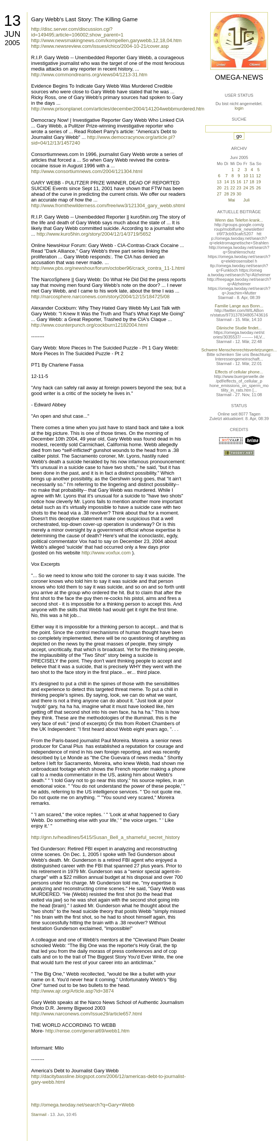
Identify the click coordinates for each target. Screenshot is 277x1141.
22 (232, 188)
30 (238, 194)
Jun (12, 34)
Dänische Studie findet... (238, 328)
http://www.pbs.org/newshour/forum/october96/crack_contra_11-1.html (108, 268)
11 (252, 175)
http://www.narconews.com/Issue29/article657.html (86, 1014)
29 (232, 194)
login (239, 108)
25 (252, 188)
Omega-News (239, 77)
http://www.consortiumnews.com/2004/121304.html (86, 171)
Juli (246, 200)
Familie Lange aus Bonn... (239, 306)
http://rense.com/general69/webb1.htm (88, 1031)
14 (226, 181)
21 (226, 188)
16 (238, 181)
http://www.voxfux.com (106, 553)
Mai (231, 200)
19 (258, 181)
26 (258, 188)
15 (232, 181)
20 (219, 188)
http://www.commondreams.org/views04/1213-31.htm (89, 74)
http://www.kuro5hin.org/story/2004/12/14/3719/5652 (93, 234)
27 (219, 194)
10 (245, 175)
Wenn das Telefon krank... (239, 220)
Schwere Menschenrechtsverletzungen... (239, 350)
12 (258, 175)
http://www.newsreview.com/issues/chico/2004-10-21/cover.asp (100, 46)
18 (252, 181)
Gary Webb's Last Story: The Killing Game (84, 19)
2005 (12, 43)
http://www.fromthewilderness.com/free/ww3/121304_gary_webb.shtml (108, 205)
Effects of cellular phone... (239, 372)
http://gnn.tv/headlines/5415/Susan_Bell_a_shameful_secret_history (105, 837)
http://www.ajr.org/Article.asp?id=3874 (72, 991)
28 (226, 194)
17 (245, 181)
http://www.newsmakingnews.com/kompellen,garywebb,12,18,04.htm (106, 40)
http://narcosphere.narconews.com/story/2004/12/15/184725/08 (100, 296)
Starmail (38, 1114)
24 (245, 188)
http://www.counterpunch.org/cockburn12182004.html (89, 325)
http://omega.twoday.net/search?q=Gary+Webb (82, 1105)
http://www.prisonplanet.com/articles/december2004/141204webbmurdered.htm (118, 109)
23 (238, 188)
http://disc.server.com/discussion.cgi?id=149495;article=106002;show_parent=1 (77, 32)
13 (12, 20)
